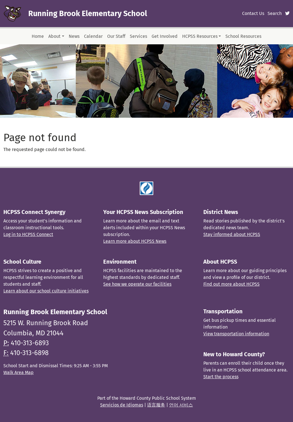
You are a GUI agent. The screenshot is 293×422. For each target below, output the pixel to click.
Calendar (93, 36)
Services (138, 36)
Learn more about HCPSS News (134, 241)
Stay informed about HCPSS (231, 234)
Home (38, 36)
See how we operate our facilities (137, 284)
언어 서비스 (181, 405)
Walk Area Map (18, 372)
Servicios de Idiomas (121, 405)
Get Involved (165, 36)
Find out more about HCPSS (231, 284)
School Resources (243, 36)
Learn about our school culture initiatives (46, 291)
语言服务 (156, 405)
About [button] (54, 36)
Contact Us (253, 13)
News (74, 36)
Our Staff (116, 36)
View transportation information (236, 333)
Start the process (220, 376)
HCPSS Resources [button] (199, 36)
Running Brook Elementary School (87, 13)
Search (275, 13)
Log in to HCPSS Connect (28, 234)
